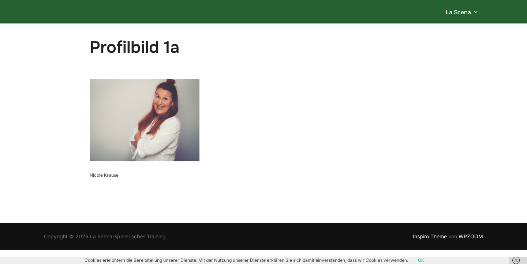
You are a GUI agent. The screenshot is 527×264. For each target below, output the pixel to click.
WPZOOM (471, 236)
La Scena (462, 12)
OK (421, 260)
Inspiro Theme (430, 236)
